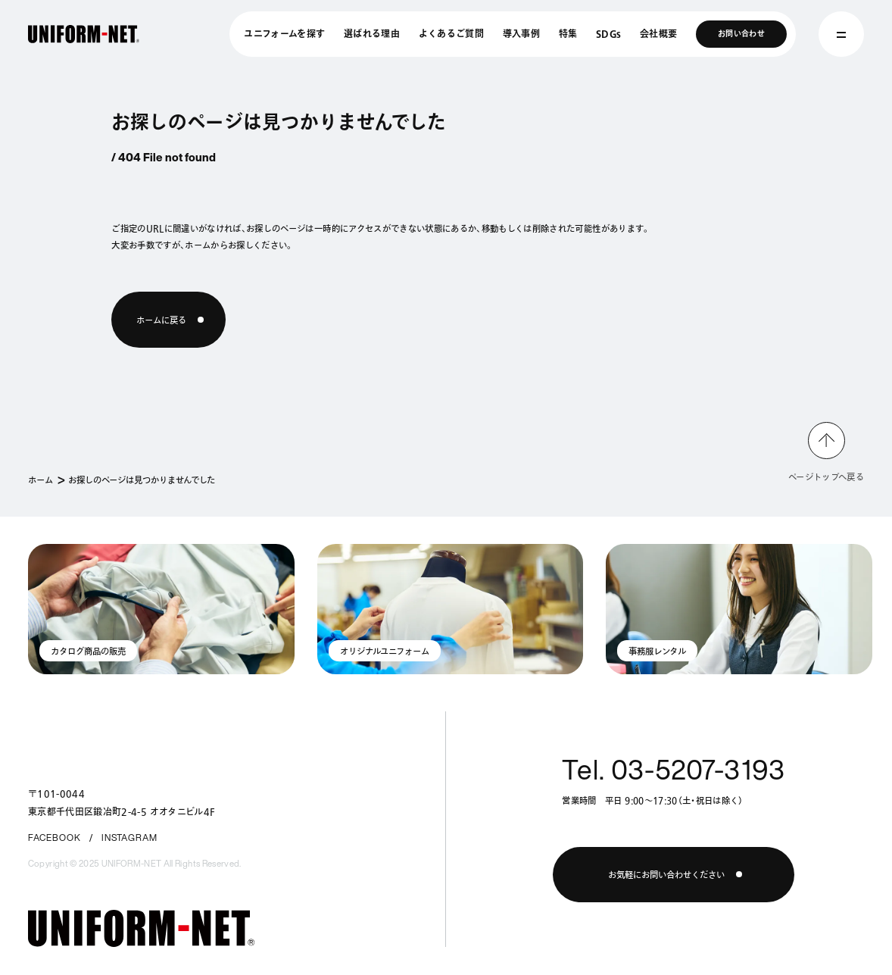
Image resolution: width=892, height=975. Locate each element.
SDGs (608, 33)
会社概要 (658, 33)
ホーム (40, 480)
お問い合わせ (741, 33)
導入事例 (521, 33)
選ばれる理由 (372, 33)
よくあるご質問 (452, 33)
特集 (568, 33)
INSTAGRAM (129, 838)
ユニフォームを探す (284, 33)
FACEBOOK (55, 838)
